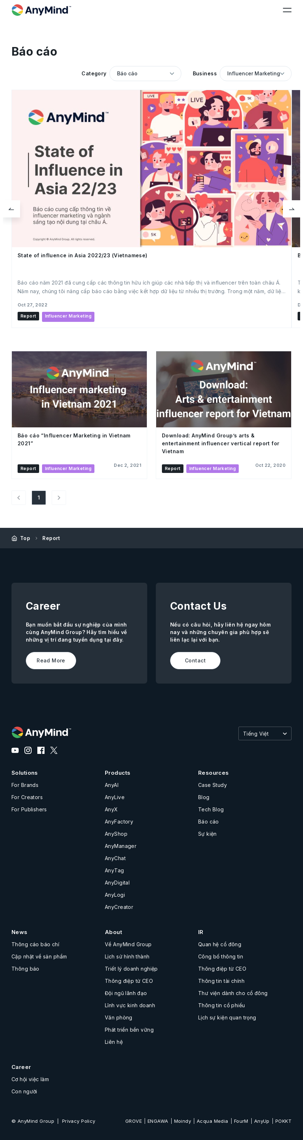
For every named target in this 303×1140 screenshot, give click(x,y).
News (19, 932)
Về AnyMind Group (128, 944)
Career (21, 1067)
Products (117, 772)
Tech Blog (211, 809)
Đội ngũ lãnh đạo (126, 993)
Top (25, 538)
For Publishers (29, 809)
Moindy (182, 1121)
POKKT (283, 1121)
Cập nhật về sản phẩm (39, 956)
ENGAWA (158, 1121)
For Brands (24, 785)
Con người (24, 1091)
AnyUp (262, 1121)
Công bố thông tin (220, 956)
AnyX (111, 809)
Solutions (24, 772)
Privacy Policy (78, 1121)
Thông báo (25, 969)
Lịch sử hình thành (127, 956)
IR (201, 932)
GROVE (133, 1121)
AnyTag (114, 870)
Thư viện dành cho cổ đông (233, 993)
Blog (204, 797)
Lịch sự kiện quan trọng (227, 1017)
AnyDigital (117, 882)
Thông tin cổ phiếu (221, 1005)
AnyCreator (119, 907)
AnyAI (111, 785)
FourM (241, 1121)
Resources (213, 772)
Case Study (212, 785)
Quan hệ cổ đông (219, 944)
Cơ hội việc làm (30, 1079)
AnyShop (116, 834)
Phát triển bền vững (129, 1030)
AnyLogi (115, 895)
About (113, 932)
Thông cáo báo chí (35, 944)
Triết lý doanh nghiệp (131, 969)
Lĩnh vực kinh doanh (130, 1005)
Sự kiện (207, 834)
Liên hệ (114, 1042)
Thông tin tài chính (221, 981)
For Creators (27, 797)
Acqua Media (212, 1121)
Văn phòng (118, 1017)
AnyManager (120, 846)
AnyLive (115, 797)
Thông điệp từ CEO (129, 981)
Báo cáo (208, 821)
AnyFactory (119, 821)
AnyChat (115, 858)
